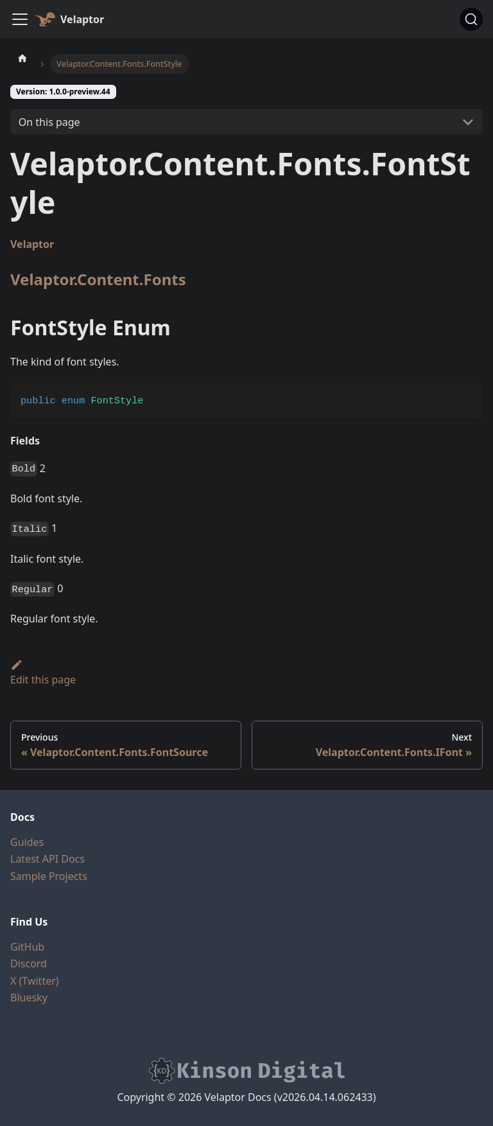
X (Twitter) (34, 981)
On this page (49, 122)
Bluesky (29, 997)
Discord (28, 963)
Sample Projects (48, 876)
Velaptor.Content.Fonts (98, 279)
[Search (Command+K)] (471, 19)
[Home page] (22, 58)
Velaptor (32, 244)
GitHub (27, 947)
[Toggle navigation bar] (20, 19)
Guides (27, 842)
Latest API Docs (47, 859)
